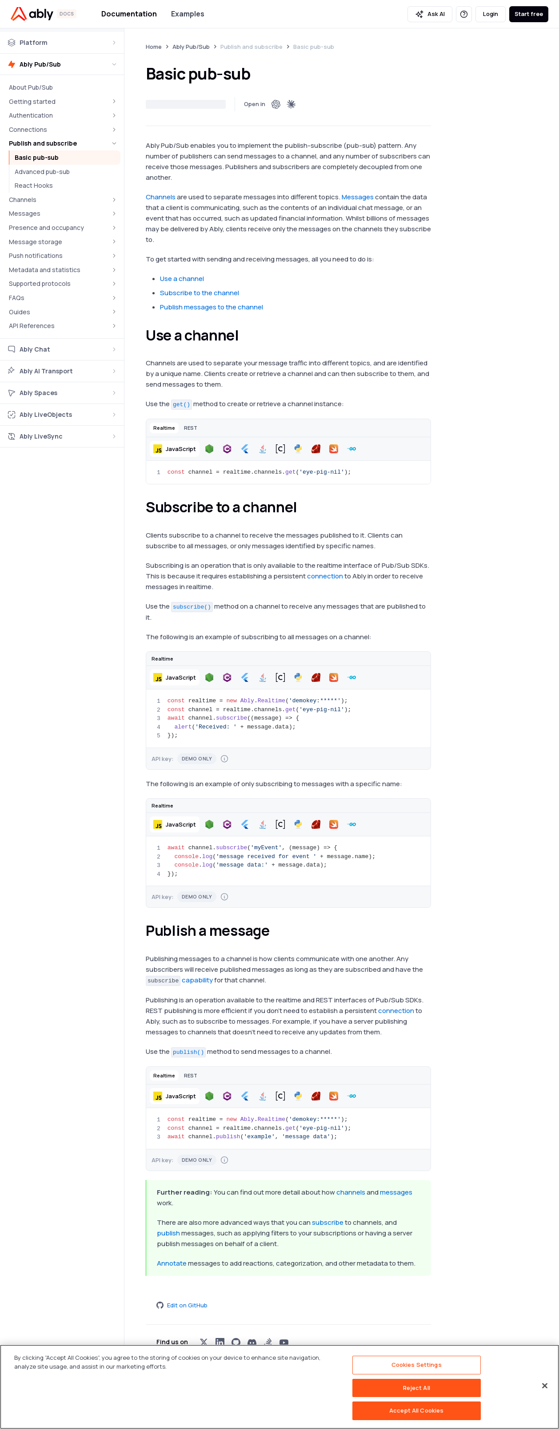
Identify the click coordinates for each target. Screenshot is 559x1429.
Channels (161, 197)
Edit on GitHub (182, 1305)
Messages (358, 197)
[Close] (545, 1386)
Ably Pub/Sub (191, 47)
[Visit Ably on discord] (252, 1342)
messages (396, 1192)
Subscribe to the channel (199, 292)
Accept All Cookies (416, 1410)
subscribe (327, 1222)
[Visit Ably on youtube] (284, 1342)
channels (350, 1192)
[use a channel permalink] (247, 335)
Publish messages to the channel (211, 307)
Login (490, 14)
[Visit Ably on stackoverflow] (268, 1342)
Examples (187, 14)
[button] (164, 428)
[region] (279, 1387)
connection (325, 576)
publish (168, 1233)
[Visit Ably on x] (204, 1342)
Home (154, 47)
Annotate (172, 1263)
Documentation (129, 14)
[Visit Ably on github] (236, 1342)
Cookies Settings (416, 1365)
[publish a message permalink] (277, 930)
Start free (529, 14)
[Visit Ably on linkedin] (220, 1342)
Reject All (416, 1388)
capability (197, 980)
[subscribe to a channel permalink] (305, 507)
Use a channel (182, 278)
